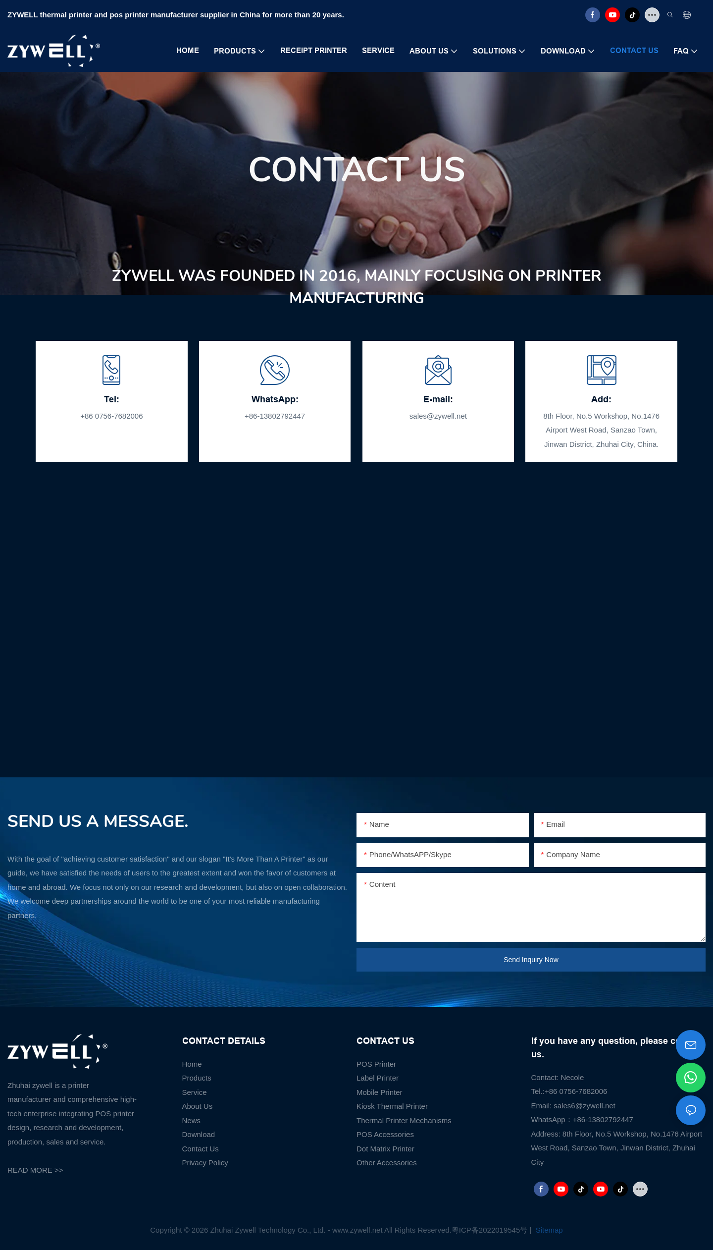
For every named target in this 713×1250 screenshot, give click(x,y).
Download (198, 1134)
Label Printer (377, 1078)
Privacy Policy (205, 1162)
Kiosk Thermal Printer (392, 1106)
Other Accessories (386, 1162)
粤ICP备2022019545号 (489, 1230)
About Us (197, 1106)
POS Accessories (385, 1134)
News (191, 1120)
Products (196, 1078)
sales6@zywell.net (584, 1105)
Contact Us (200, 1148)
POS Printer (376, 1064)
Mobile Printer (379, 1092)
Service (194, 1092)
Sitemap (548, 1230)
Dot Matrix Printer (385, 1148)
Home (192, 1064)
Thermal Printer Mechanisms (404, 1120)
